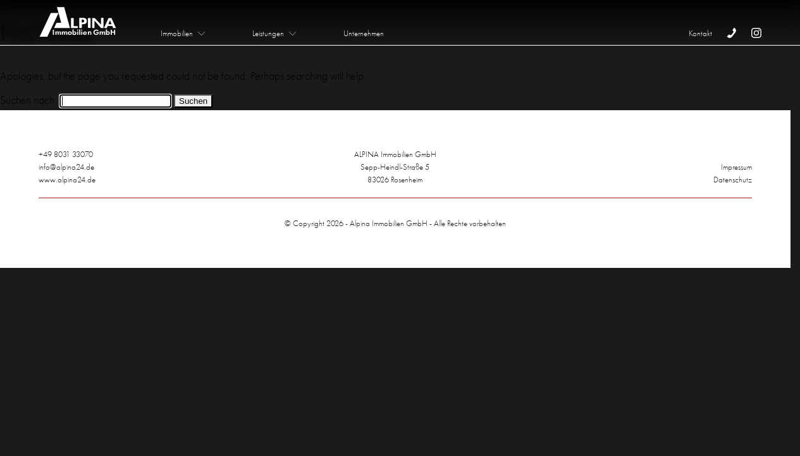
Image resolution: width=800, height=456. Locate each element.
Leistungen (268, 33)
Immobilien (177, 33)
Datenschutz (732, 179)
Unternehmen (363, 33)
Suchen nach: (28, 100)
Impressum (736, 167)
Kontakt (700, 33)
